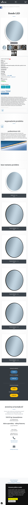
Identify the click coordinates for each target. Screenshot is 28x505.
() (26, 2)
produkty (4, 6)
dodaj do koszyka (5, 93)
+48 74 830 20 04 (14, 440)
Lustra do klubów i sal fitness (14, 482)
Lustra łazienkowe (14, 480)
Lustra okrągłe (14, 481)
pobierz (9, 75)
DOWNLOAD (14, 378)
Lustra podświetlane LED (11, 6)
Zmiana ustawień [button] (12, 501)
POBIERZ (14, 371)
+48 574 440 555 (14, 442)
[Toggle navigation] (16, 2)
